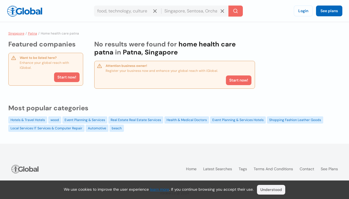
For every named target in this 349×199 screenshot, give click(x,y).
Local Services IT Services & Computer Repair (46, 128)
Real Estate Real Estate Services (136, 120)
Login (303, 10)
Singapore (16, 33)
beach (117, 128)
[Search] (235, 11)
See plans (329, 10)
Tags (243, 168)
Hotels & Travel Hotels (28, 120)
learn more (159, 189)
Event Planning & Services (85, 120)
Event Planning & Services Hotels (238, 120)
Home (191, 168)
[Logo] (25, 11)
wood (54, 120)
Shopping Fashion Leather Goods (295, 120)
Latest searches (217, 168)
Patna (32, 33)
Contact (307, 168)
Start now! (66, 77)
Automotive (97, 128)
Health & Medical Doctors (187, 120)
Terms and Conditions (273, 168)
